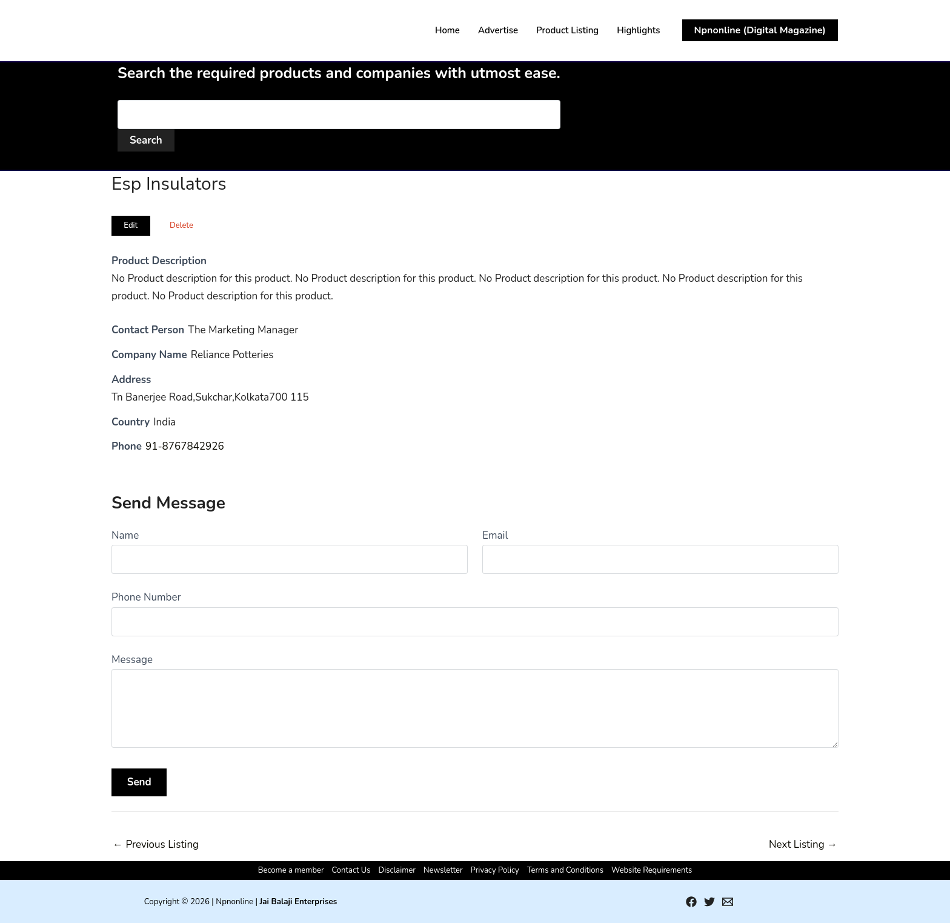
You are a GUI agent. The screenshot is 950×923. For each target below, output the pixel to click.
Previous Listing (156, 844)
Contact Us (351, 870)
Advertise (498, 30)
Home (447, 30)
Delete (181, 225)
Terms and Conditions (565, 870)
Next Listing (803, 844)
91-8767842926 (184, 446)
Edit (131, 225)
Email (495, 535)
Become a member (291, 870)
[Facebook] (691, 901)
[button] (760, 30)
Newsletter (443, 870)
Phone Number (146, 597)
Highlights (638, 30)
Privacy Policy (495, 870)
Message (132, 660)
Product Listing (567, 30)
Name (125, 535)
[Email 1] (727, 901)
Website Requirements (651, 870)
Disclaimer (397, 870)
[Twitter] (709, 901)
